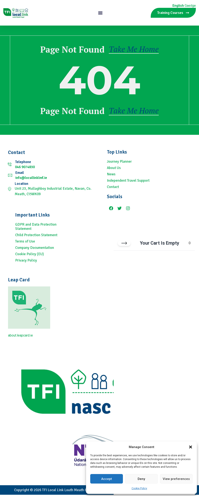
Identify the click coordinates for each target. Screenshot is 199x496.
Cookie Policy (139, 488)
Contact (113, 188)
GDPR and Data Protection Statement (35, 228)
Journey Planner (119, 163)
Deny (141, 479)
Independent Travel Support (128, 182)
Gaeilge (190, 6)
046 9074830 (25, 168)
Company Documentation (34, 249)
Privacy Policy (26, 262)
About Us (114, 169)
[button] (190, 447)
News (111, 175)
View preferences (176, 479)
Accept (106, 479)
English (178, 6)
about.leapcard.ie (20, 337)
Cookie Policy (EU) (29, 255)
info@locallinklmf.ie (31, 179)
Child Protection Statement (36, 236)
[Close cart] (124, 244)
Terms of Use (25, 243)
